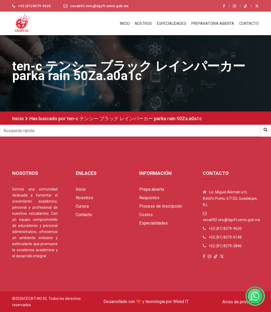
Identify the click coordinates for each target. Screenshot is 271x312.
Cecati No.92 (35, 298)
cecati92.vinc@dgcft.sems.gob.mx (101, 6)
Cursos (82, 206)
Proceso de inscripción (160, 206)
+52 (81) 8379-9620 (34, 6)
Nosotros (84, 197)
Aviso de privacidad (240, 301)
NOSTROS (143, 23)
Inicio (18, 118)
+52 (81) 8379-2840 (225, 246)
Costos (146, 214)
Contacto (84, 214)
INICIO (125, 23)
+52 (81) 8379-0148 (225, 237)
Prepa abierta (151, 189)
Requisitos (149, 197)
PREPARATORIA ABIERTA (212, 23)
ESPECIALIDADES (171, 23)
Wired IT (181, 301)
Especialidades (153, 223)
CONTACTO (249, 23)
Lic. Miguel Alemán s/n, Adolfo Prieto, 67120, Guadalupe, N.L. (230, 198)
